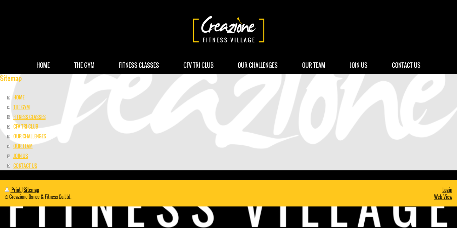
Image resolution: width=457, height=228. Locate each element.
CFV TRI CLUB (25, 126)
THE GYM (21, 107)
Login (447, 189)
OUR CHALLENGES (29, 136)
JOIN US (20, 155)
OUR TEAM (23, 145)
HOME (18, 97)
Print (13, 189)
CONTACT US (25, 165)
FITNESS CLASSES (29, 116)
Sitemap (31, 189)
